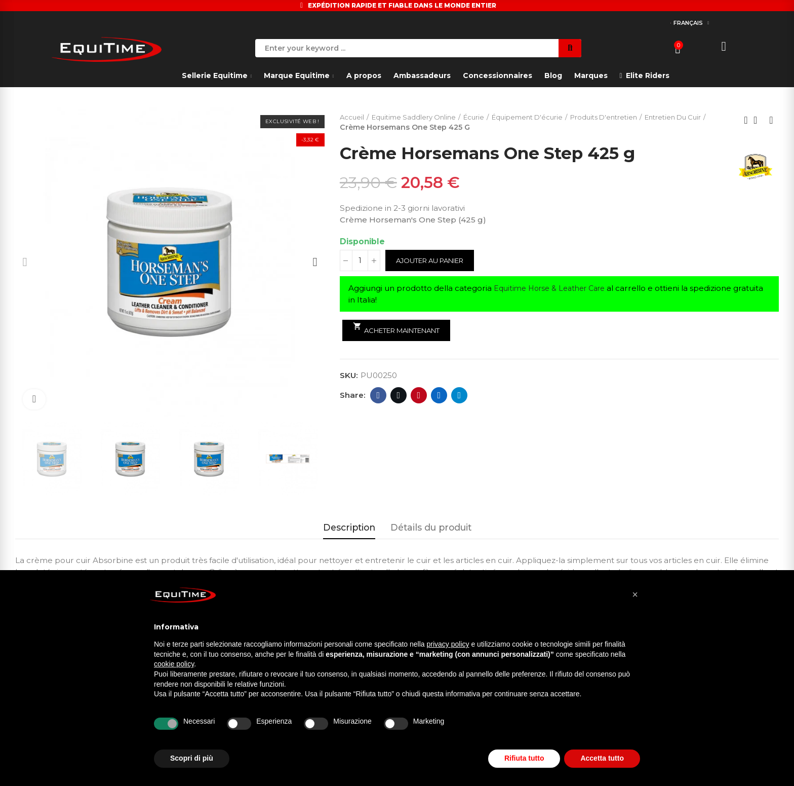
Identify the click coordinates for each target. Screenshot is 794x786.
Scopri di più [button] (191, 758)
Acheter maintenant (403, 329)
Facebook (378, 396)
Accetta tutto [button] (602, 758)
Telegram (459, 396)
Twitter (399, 396)
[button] (635, 594)
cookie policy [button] (174, 664)
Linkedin (439, 396)
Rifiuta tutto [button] (524, 758)
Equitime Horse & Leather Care (554, 289)
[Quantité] (360, 261)
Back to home (758, 121)
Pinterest (419, 396)
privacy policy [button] (448, 644)
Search (570, 48)
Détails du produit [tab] (430, 527)
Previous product (745, 121)
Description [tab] (349, 527)
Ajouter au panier (435, 261)
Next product (771, 121)
